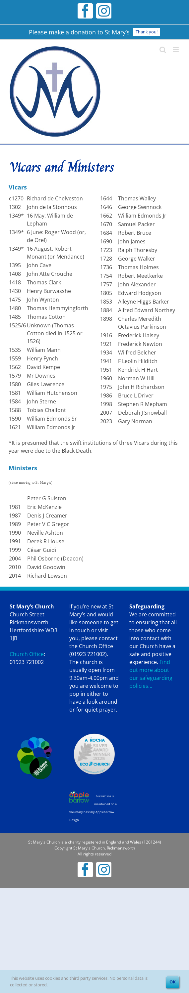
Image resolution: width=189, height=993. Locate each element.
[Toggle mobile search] (162, 49)
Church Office (27, 654)
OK (172, 982)
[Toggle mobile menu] (176, 49)
